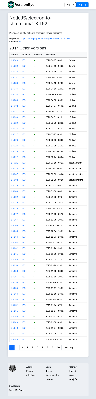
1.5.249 (14, 322)
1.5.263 (14, 242)
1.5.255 (14, 288)
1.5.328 (14, 128)
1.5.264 (14, 237)
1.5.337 (14, 77)
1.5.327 (14, 134)
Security (38, 54)
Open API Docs (16, 390)
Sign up (82, 4)
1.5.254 (14, 294)
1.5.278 (14, 208)
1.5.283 (14, 191)
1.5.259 (14, 265)
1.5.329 (14, 123)
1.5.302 (14, 180)
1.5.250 (14, 316)
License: (13, 41)
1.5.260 (14, 259)
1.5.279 (14, 202)
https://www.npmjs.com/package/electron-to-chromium (46, 38)
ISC (20, 41)
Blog (71, 375)
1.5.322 (14, 157)
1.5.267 (14, 220)
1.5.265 (14, 231)
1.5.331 (14, 111)
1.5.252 (14, 305)
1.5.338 (14, 71)
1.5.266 (14, 225)
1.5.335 (14, 89)
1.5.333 (14, 100)
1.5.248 (14, 328)
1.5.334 (14, 94)
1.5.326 (14, 140)
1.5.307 (14, 174)
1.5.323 (14, 151)
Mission (29, 371)
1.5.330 (14, 117)
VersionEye (24, 5)
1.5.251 (14, 311)
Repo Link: (14, 38)
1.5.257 (14, 276)
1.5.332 (14, 106)
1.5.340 (14, 60)
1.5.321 (14, 163)
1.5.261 (14, 254)
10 (58, 347)
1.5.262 (14, 248)
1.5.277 (14, 214)
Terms (49, 371)
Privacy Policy (52, 375)
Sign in (70, 4)
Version (14, 54)
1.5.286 (14, 185)
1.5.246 (14, 339)
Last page (69, 347)
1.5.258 (14, 271)
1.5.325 (14, 145)
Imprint (72, 371)
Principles (30, 375)
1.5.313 (14, 168)
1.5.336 (14, 83)
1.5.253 (14, 299)
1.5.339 (14, 66)
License (26, 54)
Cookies (49, 379)
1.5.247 (14, 333)
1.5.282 (14, 197)
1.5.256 (14, 282)
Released (50, 54)
